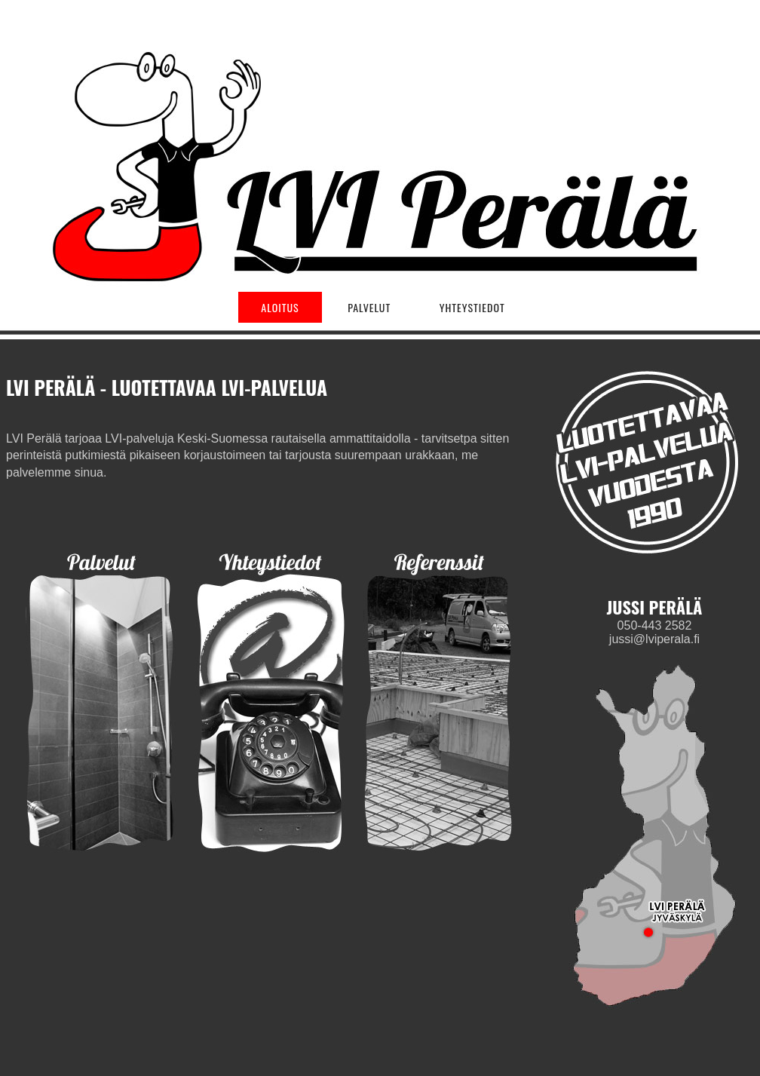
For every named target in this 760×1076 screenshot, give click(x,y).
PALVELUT (369, 307)
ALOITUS (280, 307)
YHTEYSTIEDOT (472, 307)
